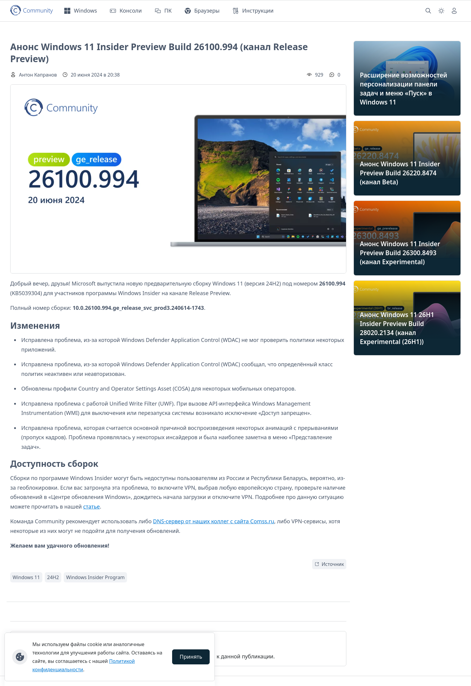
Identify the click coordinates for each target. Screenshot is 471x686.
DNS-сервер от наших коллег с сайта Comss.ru (213, 521)
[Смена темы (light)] (441, 11)
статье (91, 506)
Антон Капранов (38, 74)
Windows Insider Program (95, 577)
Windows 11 (26, 577)
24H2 (53, 577)
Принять (191, 656)
